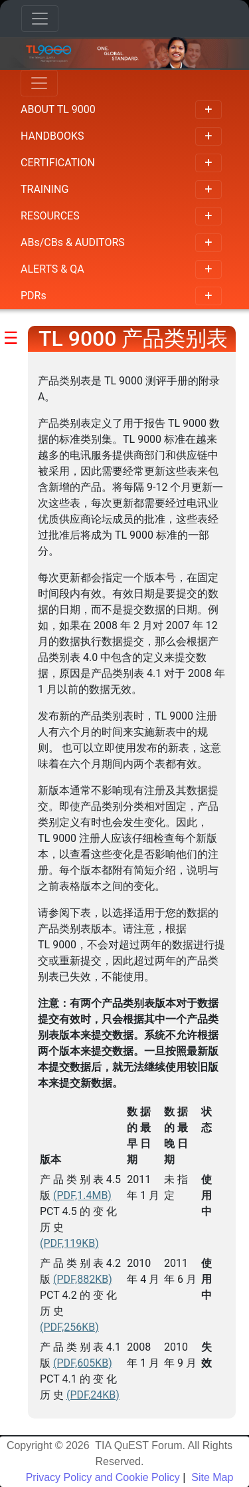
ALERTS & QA (121, 269)
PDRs (121, 296)
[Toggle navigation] (39, 18)
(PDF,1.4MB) (82, 1195)
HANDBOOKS (121, 136)
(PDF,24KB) (93, 1395)
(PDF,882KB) (82, 1279)
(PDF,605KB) (82, 1363)
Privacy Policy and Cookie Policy (103, 1477)
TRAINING (121, 189)
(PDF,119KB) (69, 1243)
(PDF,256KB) (69, 1327)
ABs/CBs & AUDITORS (121, 242)
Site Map (211, 1477)
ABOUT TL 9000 (121, 109)
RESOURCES (121, 216)
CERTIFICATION (121, 163)
